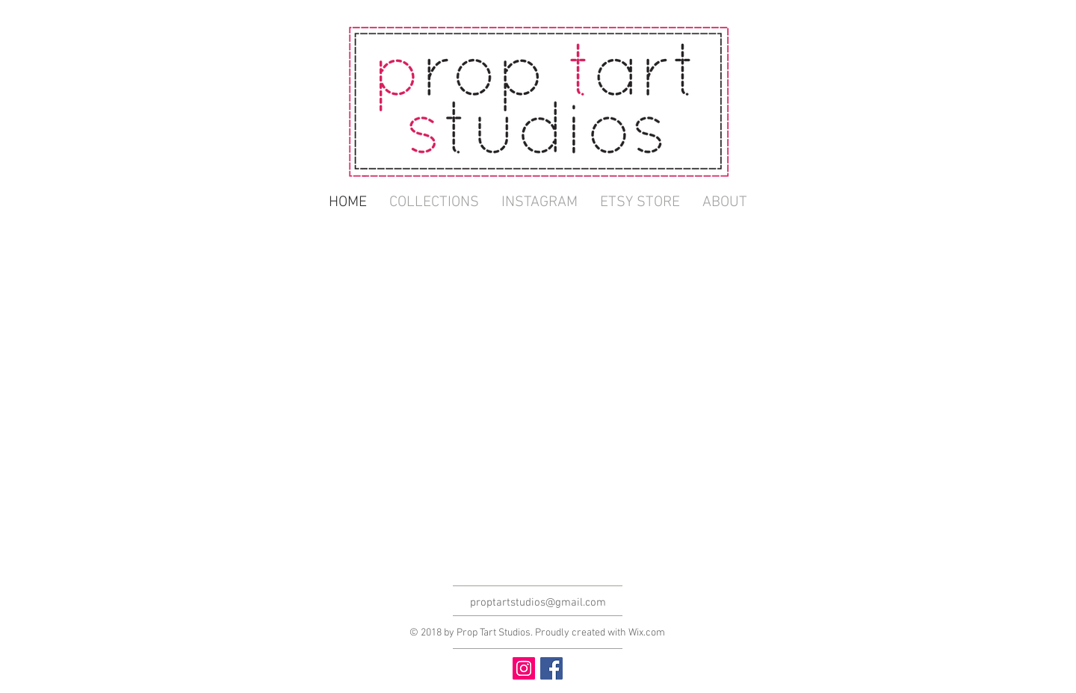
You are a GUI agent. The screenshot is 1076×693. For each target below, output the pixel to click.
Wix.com (646, 633)
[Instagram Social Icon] (524, 668)
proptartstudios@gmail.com (538, 602)
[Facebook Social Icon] (551, 668)
